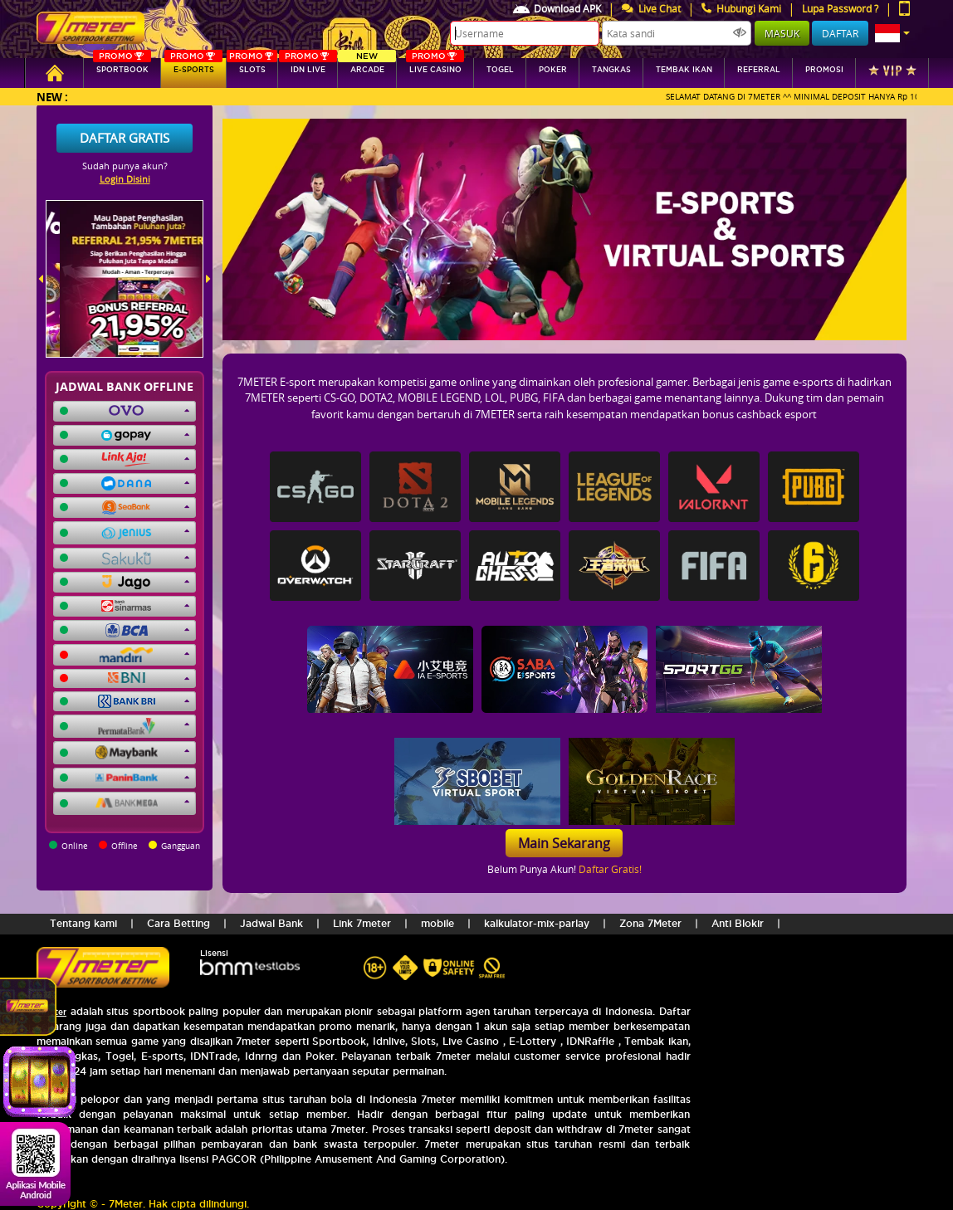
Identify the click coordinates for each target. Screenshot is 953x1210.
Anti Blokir (737, 923)
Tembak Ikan (684, 70)
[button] (892, 33)
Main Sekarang (564, 843)
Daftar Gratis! (610, 869)
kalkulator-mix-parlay (536, 923)
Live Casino (435, 66)
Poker (553, 70)
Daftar (840, 33)
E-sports (193, 66)
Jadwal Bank (271, 923)
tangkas (611, 70)
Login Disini (125, 179)
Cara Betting (178, 923)
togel (500, 70)
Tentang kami (83, 923)
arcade (367, 66)
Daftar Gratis (124, 137)
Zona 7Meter (650, 923)
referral (758, 70)
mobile (437, 923)
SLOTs (252, 66)
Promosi (824, 70)
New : (52, 97)
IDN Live (308, 66)
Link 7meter (362, 923)
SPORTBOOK (122, 66)
